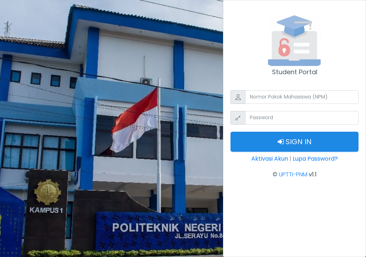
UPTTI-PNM (293, 174)
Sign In (295, 142)
